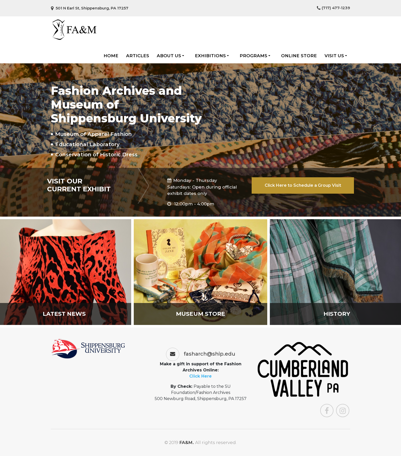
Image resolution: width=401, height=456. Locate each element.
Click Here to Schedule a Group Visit (303, 185)
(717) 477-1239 (333, 7)
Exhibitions (212, 55)
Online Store (299, 55)
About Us (170, 55)
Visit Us (336, 55)
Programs (255, 55)
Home (111, 55)
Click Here (200, 376)
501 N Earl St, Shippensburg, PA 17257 (89, 8)
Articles (137, 55)
